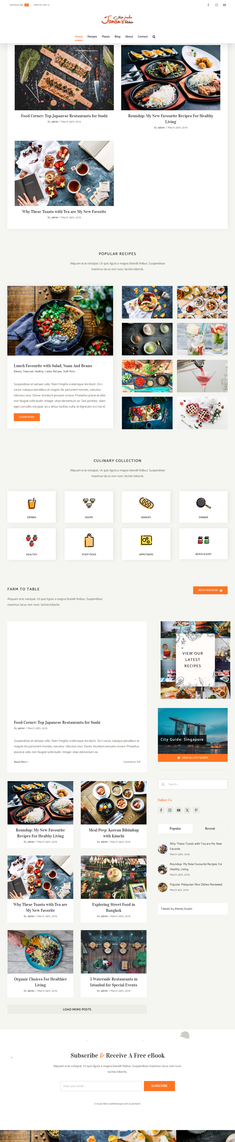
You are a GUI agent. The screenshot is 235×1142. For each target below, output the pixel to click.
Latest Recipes (53, 258)
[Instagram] (170, 696)
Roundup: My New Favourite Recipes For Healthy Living (196, 753)
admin (55, 121)
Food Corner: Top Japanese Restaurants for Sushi (64, 115)
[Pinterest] (196, 696)
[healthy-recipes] (31, 420)
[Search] (163, 671)
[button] (154, 37)
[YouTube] (178, 696)
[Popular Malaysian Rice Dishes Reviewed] (162, 772)
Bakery (18, 258)
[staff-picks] (89, 420)
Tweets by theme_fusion (176, 795)
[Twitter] (187, 696)
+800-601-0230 (29, 1136)
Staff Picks (69, 258)
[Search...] (193, 671)
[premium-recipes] (146, 420)
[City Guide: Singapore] (193, 618)
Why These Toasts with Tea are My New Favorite (196, 733)
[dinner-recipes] (203, 383)
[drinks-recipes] (31, 383)
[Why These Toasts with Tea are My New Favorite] (162, 733)
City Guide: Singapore (182, 626)
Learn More (27, 304)
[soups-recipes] (89, 383)
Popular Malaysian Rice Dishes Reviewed (196, 771)
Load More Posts (77, 896)
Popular (175, 715)
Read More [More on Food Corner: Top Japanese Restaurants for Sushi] (20, 648)
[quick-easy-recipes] (203, 419)
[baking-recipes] (146, 383)
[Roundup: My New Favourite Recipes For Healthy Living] (162, 754)
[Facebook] (161, 696)
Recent (210, 715)
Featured (28, 258)
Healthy (39, 258)
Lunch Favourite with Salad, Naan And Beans (53, 252)
